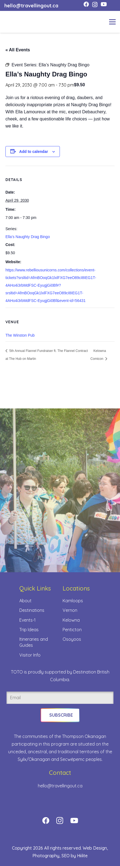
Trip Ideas (29, 629)
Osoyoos (72, 639)
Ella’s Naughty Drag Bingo (27, 237)
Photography (45, 855)
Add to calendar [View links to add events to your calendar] (33, 151)
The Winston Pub (20, 335)
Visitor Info (30, 655)
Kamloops (73, 600)
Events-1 (27, 620)
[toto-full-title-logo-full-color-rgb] (13, 22)
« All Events (17, 50)
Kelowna (71, 620)
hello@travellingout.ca (60, 785)
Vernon (70, 610)
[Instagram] (94, 5)
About (25, 600)
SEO (65, 855)
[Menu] (112, 22)
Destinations (31, 610)
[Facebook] (86, 4)
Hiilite (82, 855)
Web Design (95, 848)
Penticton (72, 629)
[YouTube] (104, 4)
